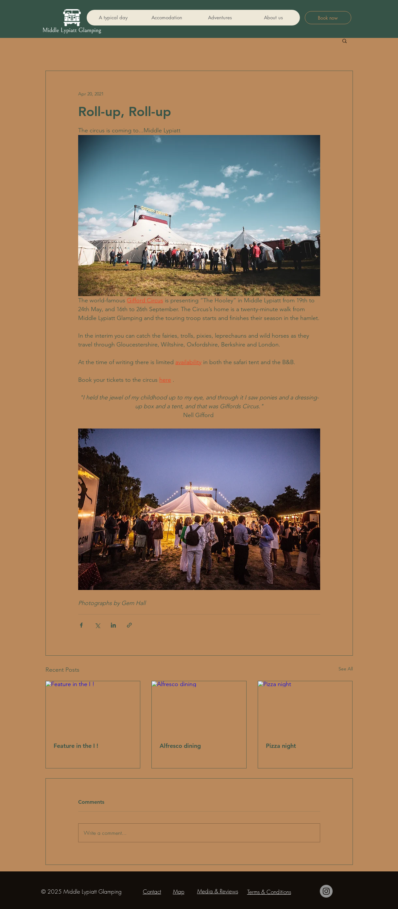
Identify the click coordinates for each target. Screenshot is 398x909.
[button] (344, 40)
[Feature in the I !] (93, 707)
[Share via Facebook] (81, 625)
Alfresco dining (180, 745)
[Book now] (328, 17)
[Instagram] (326, 891)
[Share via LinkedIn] (113, 625)
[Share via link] (129, 625)
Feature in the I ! (76, 745)
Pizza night (281, 745)
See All (345, 669)
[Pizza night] (305, 707)
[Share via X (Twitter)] (97, 625)
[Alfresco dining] (199, 707)
